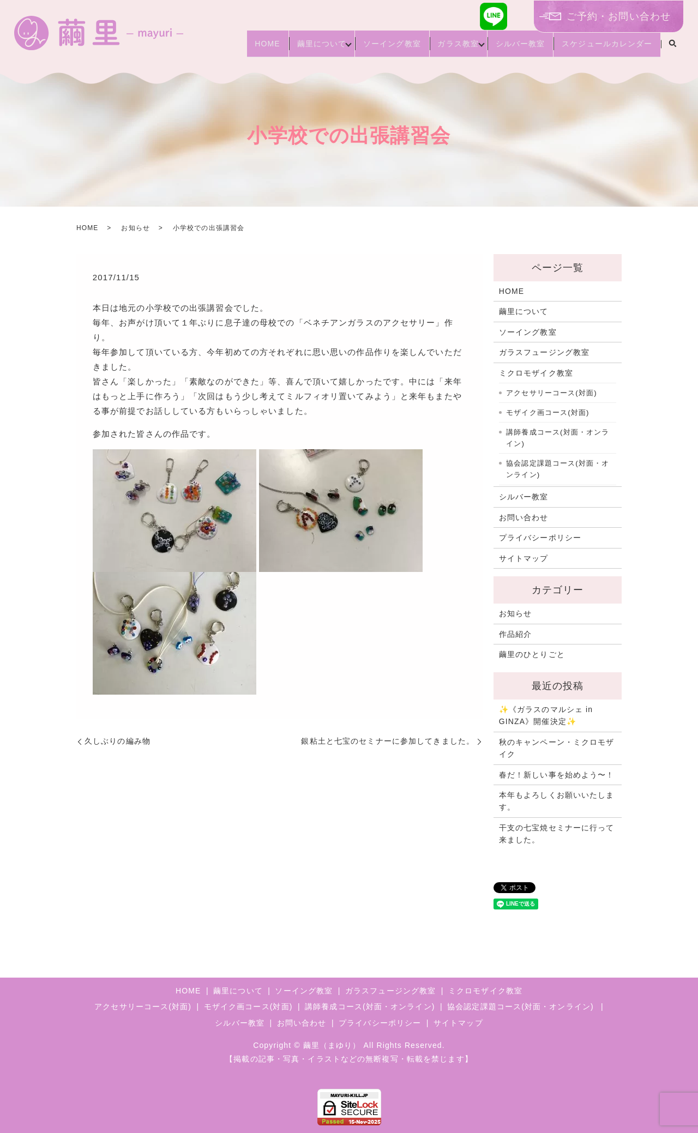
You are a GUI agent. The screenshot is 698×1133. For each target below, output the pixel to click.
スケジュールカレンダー (603, 48)
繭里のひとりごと (532, 654)
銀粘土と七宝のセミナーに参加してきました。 (387, 741)
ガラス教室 (441, 48)
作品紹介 (515, 634)
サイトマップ (524, 558)
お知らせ (135, 228)
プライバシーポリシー (540, 537)
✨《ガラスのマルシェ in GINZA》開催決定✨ (546, 715)
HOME (230, 48)
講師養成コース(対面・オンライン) (557, 438)
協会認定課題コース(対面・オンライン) (557, 469)
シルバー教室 (510, 48)
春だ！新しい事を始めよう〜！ (557, 774)
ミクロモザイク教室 (536, 373)
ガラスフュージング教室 (544, 352)
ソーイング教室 (368, 48)
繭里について (291, 48)
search (672, 48)
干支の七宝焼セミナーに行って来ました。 (557, 833)
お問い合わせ (524, 517)
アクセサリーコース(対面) (551, 393)
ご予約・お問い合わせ (619, 16)
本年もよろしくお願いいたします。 (557, 801)
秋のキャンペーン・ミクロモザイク (557, 748)
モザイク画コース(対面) (547, 412)
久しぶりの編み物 (118, 741)
